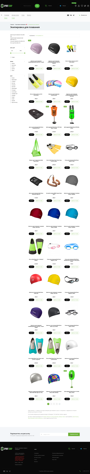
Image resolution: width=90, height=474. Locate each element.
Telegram (63, 6)
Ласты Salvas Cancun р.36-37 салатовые (71, 61)
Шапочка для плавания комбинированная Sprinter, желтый (71, 95)
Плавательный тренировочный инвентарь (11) (16, 38)
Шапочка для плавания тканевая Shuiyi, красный (36, 227)
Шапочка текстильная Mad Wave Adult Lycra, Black (53, 326)
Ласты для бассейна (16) (15, 42)
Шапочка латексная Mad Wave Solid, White (72, 359)
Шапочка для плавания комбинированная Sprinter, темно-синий (36, 326)
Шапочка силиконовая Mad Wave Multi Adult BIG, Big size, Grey (36, 392)
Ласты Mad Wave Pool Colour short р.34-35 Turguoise (36, 359)
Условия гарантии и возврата (39, 455)
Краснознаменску (38, 418)
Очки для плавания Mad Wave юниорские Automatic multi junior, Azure (71, 260)
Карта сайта (54, 459)
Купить (31, 68)
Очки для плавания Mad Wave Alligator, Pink (54, 260)
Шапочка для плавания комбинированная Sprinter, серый (36, 61)
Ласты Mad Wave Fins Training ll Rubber (36, 260)
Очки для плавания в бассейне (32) (17, 41)
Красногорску (75, 416)
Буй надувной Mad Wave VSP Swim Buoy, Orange (54, 128)
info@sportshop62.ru (18, 464)
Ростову (52, 416)
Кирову (60, 416)
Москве (48, 416)
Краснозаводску (31, 418)
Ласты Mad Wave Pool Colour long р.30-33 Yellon (53, 161)
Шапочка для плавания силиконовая (54, 95)
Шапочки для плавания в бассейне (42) (17, 35)
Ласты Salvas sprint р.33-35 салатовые (36, 95)
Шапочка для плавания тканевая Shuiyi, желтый (54, 293)
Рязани (44, 416)
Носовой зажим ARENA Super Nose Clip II (54, 194)
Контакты (29, 15)
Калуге (63, 416)
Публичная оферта (55, 457)
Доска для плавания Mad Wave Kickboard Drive (36, 128)
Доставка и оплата (15, 15)
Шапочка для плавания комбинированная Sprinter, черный (54, 62)
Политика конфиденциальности (58, 453)
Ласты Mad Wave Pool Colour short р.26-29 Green (54, 359)
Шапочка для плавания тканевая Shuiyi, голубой (71, 227)
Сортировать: (32, 35)
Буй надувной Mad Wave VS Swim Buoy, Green (71, 392)
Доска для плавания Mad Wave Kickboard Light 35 (36, 194)
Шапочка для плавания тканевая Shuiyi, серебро (71, 194)
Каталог (48, 6)
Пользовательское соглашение (57, 455)
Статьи (23, 15)
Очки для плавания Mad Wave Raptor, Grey (72, 161)
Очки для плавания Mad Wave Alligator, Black (72, 293)
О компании (6, 15)
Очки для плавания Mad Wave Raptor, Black (72, 326)
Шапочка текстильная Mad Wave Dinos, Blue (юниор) (53, 392)
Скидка (12, 57)
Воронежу (56, 416)
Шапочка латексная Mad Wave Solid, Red (36, 293)
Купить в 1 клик (39, 68)
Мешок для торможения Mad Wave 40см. (36, 161)
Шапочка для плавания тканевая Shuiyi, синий (54, 227)
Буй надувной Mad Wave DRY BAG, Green (71, 128)
